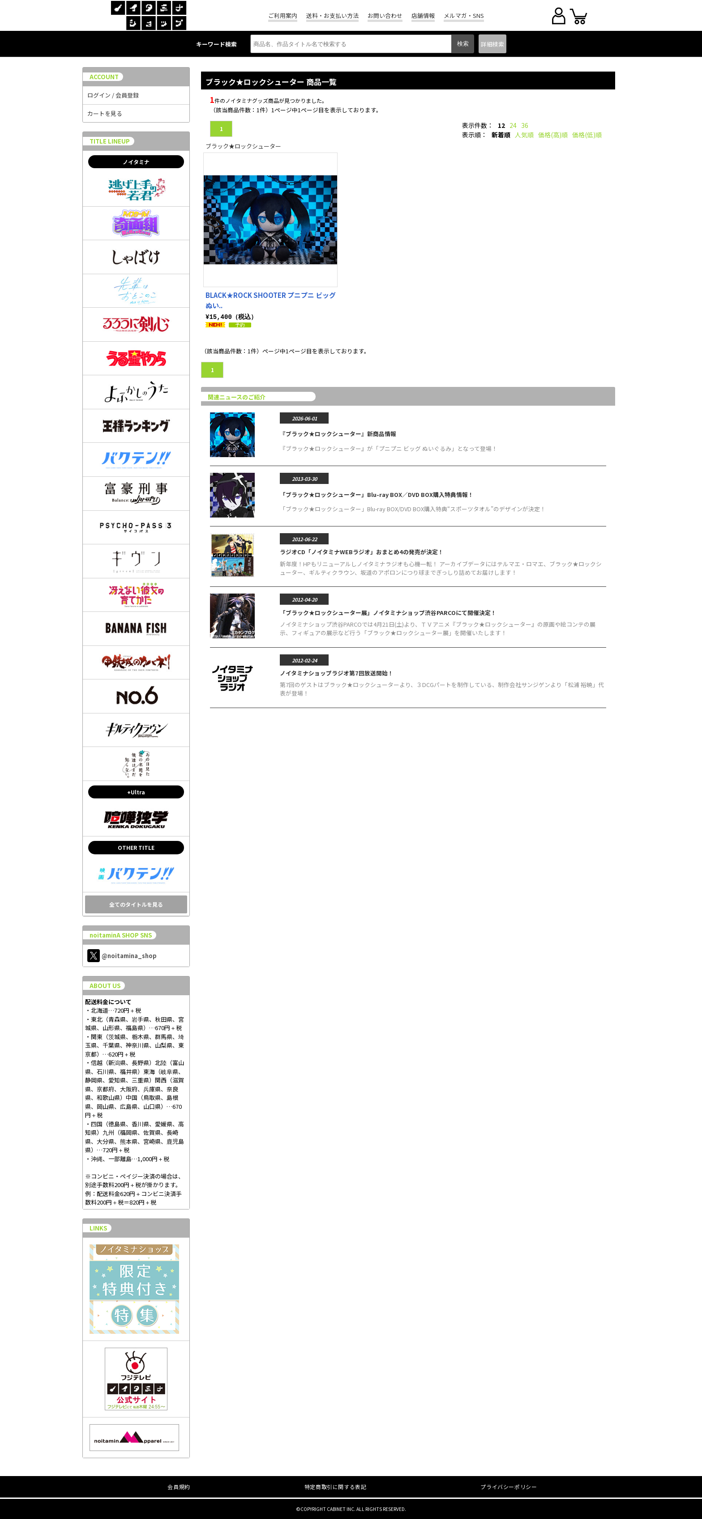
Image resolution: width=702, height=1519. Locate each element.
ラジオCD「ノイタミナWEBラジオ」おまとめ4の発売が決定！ (362, 551)
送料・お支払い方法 (332, 15)
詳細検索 (492, 44)
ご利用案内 (282, 15)
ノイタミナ (136, 161)
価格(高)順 (553, 134)
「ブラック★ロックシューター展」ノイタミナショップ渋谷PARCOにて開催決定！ (388, 612)
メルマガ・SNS (464, 15)
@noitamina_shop (122, 955)
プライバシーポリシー (508, 1486)
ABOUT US (105, 985)
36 (524, 125)
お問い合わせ (385, 15)
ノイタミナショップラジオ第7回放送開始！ (337, 672)
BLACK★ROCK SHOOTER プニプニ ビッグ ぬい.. (270, 300)
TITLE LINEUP (110, 141)
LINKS (98, 1228)
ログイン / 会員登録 (113, 95)
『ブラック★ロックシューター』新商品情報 (338, 433)
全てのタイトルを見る (136, 904)
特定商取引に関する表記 (335, 1486)
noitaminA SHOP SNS (121, 935)
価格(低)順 (587, 134)
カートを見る (104, 113)
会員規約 (178, 1486)
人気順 (524, 134)
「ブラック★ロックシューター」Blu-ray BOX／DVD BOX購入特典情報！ (377, 494)
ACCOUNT (104, 76)
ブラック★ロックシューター (243, 146)
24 (513, 125)
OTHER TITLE (136, 847)
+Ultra (136, 792)
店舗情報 (423, 15)
